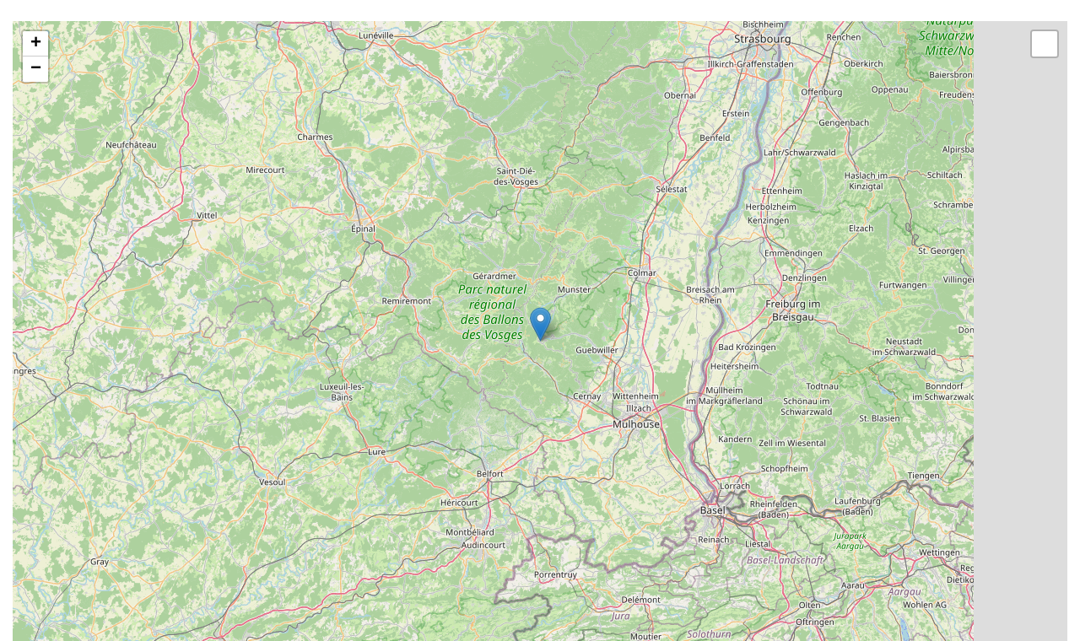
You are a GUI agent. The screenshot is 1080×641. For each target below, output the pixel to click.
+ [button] (35, 44)
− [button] (35, 69)
